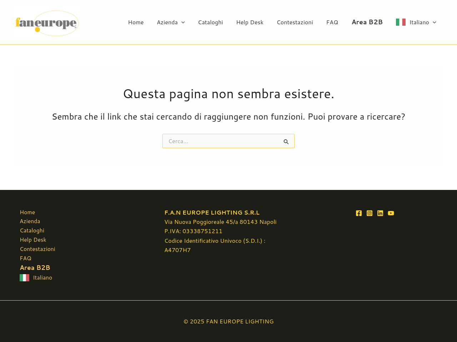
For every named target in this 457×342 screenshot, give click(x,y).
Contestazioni (300, 22)
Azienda (181, 22)
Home (147, 22)
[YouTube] (391, 211)
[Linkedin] (380, 211)
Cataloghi (219, 22)
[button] (191, 22)
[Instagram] (369, 211)
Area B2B (369, 21)
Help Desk (256, 22)
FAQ (336, 22)
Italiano (423, 22)
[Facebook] (359, 211)
